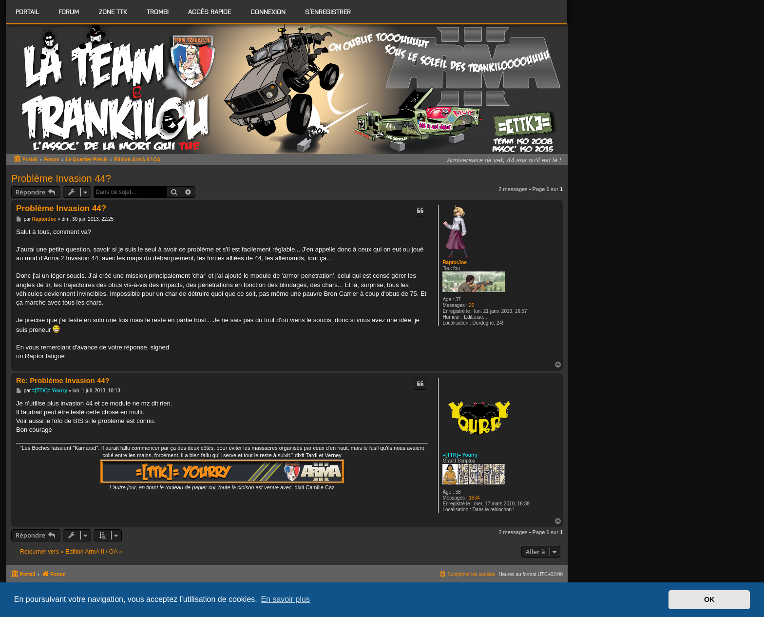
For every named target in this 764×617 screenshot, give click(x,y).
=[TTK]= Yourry (460, 455)
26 (471, 305)
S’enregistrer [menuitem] (328, 11)
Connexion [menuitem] (268, 11)
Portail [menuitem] (27, 11)
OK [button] (709, 599)
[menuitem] (69, 11)
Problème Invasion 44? (61, 178)
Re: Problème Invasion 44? (63, 380)
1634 (474, 498)
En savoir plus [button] (285, 599)
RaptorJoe (454, 262)
